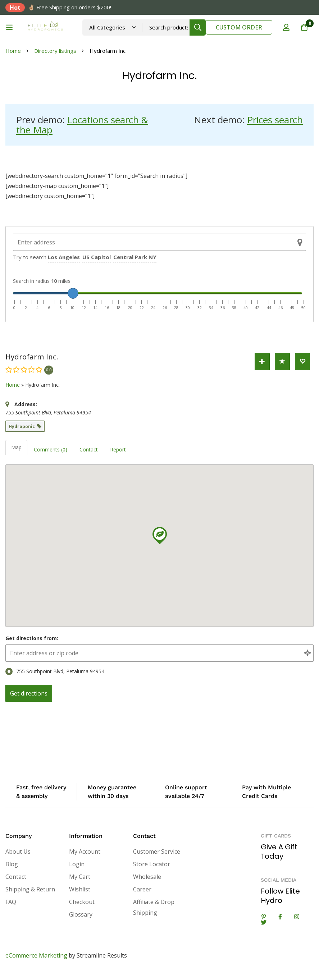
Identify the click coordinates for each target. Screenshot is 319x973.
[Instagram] (297, 916)
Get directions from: (31, 638)
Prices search (275, 119)
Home (13, 50)
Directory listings (55, 50)
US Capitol (96, 257)
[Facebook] (280, 916)
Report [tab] (118, 449)
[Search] (198, 27)
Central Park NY (134, 257)
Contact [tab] (88, 449)
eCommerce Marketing (36, 955)
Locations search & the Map (82, 124)
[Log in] (286, 27)
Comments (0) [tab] (50, 449)
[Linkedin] (263, 916)
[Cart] (304, 27)
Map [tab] (16, 447)
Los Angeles (64, 257)
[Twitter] (263, 922)
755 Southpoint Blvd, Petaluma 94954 (54, 671)
